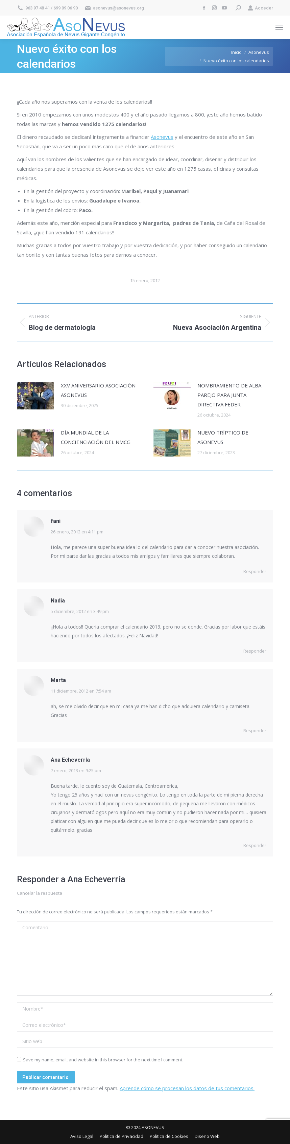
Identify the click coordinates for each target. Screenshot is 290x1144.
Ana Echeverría (96, 879)
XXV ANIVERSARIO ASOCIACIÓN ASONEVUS (98, 390)
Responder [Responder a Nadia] (254, 651)
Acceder (260, 8)
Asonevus (162, 136)
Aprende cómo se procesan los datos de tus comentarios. (187, 1088)
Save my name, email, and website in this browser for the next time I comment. (103, 1060)
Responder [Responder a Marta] (254, 730)
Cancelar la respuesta (39, 893)
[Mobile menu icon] (279, 27)
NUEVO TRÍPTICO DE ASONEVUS (222, 437)
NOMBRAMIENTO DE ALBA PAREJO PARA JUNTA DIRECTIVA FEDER (229, 395)
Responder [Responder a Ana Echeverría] (254, 845)
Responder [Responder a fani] (254, 571)
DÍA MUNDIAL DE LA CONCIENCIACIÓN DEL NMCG (95, 437)
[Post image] (35, 395)
